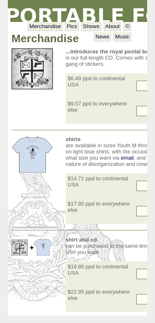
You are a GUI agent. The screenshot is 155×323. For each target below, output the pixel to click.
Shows (91, 26)
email (127, 158)
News (102, 36)
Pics (72, 26)
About (112, 26)
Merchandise (45, 26)
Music (122, 36)
